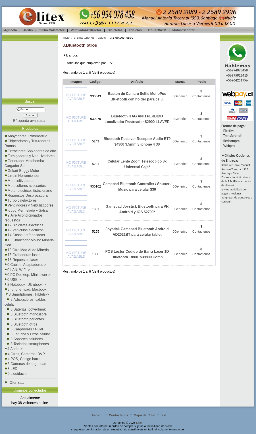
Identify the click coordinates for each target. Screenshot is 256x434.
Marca (180, 81)
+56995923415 (237, 75)
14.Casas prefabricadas (24, 235)
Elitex (139, 422)
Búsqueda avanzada (29, 121)
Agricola (10, 30)
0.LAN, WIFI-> (17, 270)
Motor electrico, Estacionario (28, 190)
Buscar (30, 101)
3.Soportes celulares (23, 339)
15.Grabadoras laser (22, 255)
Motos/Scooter (183, 30)
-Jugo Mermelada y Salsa (26, 210)
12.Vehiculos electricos (24, 230)
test (164, 415)
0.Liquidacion (16, 374)
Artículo (137, 81)
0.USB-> (12, 280)
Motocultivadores (19, 181)
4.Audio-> (13, 349)
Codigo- (95, 81)
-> (26, 294)
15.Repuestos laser (21, 260)
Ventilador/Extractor (86, 30)
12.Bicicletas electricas (23, 225)
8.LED (10, 369)
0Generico (180, 96)
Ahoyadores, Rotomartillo (25, 136)
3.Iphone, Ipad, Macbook (25, 289)
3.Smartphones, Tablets (90, 37)
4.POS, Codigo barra (22, 359)
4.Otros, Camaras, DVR (24, 354)
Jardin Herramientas (22, 175)
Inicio (66, 37)
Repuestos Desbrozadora (26, 195)
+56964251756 (237, 80)
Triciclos (135, 30)
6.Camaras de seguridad (25, 364)
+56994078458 (237, 70)
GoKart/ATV (157, 30)
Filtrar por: (70, 55)
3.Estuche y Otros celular (27, 334)
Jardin (28, 30)
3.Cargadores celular (23, 329)
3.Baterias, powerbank (25, 309)
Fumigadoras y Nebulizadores (29, 156)
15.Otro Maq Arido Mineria (26, 250)
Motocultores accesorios (25, 186)
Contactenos (118, 415)
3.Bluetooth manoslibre (25, 314)
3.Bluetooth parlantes (24, 319)
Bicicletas (115, 30)
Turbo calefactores (20, 200)
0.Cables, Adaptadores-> (25, 265)
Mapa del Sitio (144, 415)
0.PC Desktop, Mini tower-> (27, 275)
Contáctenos (201, 96)
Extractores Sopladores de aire (30, 151)
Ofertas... (14, 382)
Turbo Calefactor (52, 30)
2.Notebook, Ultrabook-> (25, 284)
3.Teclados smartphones (26, 344)
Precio (201, 81)
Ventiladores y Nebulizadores (28, 205)
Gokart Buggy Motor (21, 171)
